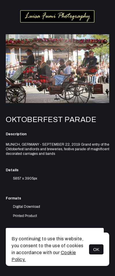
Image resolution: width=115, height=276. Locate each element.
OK (96, 249)
